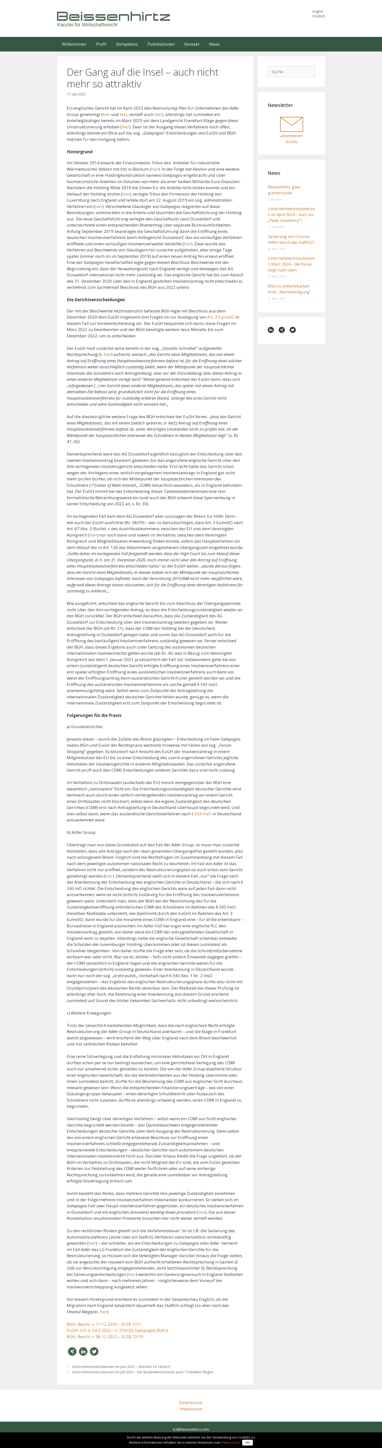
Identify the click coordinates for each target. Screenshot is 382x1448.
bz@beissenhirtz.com (191, 1429)
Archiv (291, 142)
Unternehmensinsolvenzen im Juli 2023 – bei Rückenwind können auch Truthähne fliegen (142, 1372)
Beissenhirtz (114, 16)
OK (247, 1442)
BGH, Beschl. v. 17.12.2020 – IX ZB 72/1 (104, 1324)
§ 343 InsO (201, 814)
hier (106, 114)
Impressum (191, 1409)
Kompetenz (127, 44)
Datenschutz (191, 1402)
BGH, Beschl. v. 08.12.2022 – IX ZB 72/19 (105, 1336)
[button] (72, 1351)
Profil (101, 44)
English (318, 11)
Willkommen (74, 44)
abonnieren (291, 135)
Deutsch (319, 16)
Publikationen (161, 44)
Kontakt (191, 44)
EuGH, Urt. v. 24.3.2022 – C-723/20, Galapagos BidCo (117, 1330)
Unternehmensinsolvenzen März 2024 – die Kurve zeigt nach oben (291, 264)
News (214, 44)
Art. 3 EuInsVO (221, 317)
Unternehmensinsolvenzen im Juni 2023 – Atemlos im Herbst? (121, 1366)
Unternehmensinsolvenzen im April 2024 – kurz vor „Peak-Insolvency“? (291, 214)
